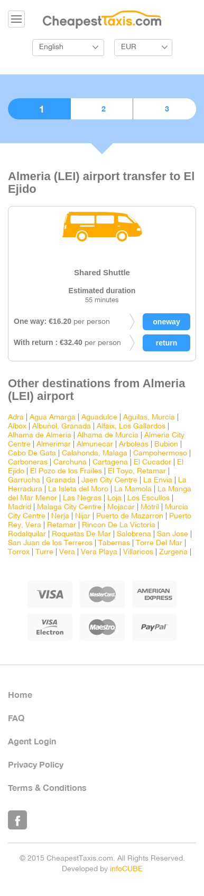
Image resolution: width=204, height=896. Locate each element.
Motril (150, 507)
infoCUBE (126, 869)
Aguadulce (99, 417)
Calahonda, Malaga (94, 453)
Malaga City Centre (69, 507)
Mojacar (121, 507)
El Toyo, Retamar (137, 471)
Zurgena (173, 552)
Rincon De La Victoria (118, 525)
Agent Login (32, 741)
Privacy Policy (35, 764)
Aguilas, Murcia (149, 417)
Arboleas (134, 444)
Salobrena (134, 534)
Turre (44, 552)
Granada (61, 480)
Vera (67, 552)
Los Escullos (148, 498)
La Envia (157, 480)
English (51, 47)
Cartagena (110, 462)
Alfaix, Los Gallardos (131, 426)
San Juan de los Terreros (50, 543)
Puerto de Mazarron (129, 516)
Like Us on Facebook (17, 819)
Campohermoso (160, 453)
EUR (128, 47)
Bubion (166, 444)
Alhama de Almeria (39, 435)
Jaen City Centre (109, 480)
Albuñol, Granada (61, 426)
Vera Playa (99, 552)
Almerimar (53, 444)
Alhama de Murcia (107, 435)
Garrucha (24, 480)
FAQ (16, 718)
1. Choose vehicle (39, 108)
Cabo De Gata (32, 453)
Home (20, 694)
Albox (17, 426)
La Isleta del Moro (78, 489)
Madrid (19, 507)
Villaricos (138, 552)
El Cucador (152, 462)
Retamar (61, 525)
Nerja (60, 516)
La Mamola (133, 489)
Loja (114, 498)
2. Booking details (102, 108)
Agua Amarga (53, 417)
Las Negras (82, 498)
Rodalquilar (27, 534)
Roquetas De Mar (81, 534)
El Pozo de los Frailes (66, 471)
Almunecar (95, 444)
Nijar (82, 516)
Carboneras (28, 462)
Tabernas (114, 543)
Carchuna (70, 462)
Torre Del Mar (159, 543)
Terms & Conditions (47, 787)
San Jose (172, 534)
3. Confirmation (164, 108)
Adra (16, 417)
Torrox (19, 552)
